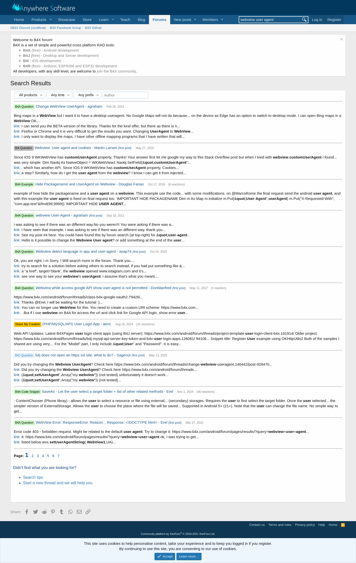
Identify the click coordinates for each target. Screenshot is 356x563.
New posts (182, 19)
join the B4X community (116, 71)
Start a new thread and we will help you (57, 483)
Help (321, 525)
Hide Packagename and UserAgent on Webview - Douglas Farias (90, 184)
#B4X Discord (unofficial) (28, 28)
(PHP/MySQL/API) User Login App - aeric (77, 324)
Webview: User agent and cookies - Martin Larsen (76, 148)
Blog (141, 19)
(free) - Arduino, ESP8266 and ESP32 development (70, 66)
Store (87, 19)
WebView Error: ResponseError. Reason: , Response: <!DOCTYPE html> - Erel (102, 422)
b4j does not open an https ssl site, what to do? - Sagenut (83, 355)
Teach (125, 19)
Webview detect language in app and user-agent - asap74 (84, 251)
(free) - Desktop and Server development (61, 55)
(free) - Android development (51, 50)
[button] (41, 19)
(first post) (124, 148)
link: (17, 126)
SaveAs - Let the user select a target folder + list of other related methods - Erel (108, 391)
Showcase (66, 19)
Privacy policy (305, 525)
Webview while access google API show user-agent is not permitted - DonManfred (104, 288)
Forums (159, 19)
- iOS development (42, 61)
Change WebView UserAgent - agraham (69, 106)
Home (19, 19)
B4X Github (93, 28)
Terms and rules (279, 525)
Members (210, 19)
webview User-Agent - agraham (62, 215)
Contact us (257, 525)
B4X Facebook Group (65, 28)
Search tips (33, 477)
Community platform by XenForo (178, 533)
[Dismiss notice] (341, 39)
